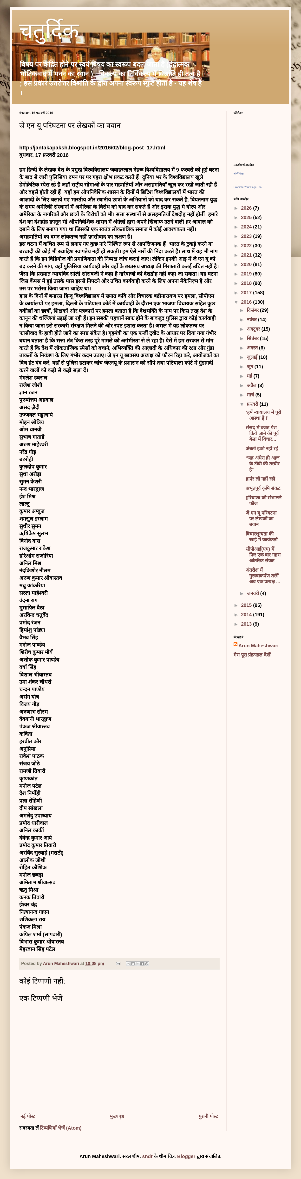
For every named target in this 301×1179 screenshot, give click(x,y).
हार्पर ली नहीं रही (260, 479)
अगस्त (253, 347)
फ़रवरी (253, 404)
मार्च (251, 394)
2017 (247, 292)
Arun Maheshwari (258, 645)
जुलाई (253, 357)
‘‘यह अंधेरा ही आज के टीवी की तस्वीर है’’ (263, 463)
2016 (247, 302)
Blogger (186, 1156)
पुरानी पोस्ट (208, 1116)
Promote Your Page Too (248, 187)
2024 (247, 226)
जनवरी (253, 593)
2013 (247, 624)
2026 (247, 208)
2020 (247, 264)
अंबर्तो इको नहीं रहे (262, 448)
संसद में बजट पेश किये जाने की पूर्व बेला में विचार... (262, 433)
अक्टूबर (254, 329)
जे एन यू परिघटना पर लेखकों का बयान (261, 518)
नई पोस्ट (27, 1116)
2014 (247, 614)
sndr (147, 1156)
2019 (247, 273)
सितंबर (253, 338)
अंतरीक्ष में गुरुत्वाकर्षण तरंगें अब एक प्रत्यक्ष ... (263, 575)
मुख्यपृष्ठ (117, 1116)
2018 (247, 283)
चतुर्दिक (49, 33)
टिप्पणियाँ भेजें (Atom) (61, 1128)
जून (251, 366)
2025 (247, 217)
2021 (247, 255)
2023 (247, 236)
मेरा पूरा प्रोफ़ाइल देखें (252, 654)
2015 (247, 605)
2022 (247, 245)
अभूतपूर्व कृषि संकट (263, 488)
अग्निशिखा (239, 173)
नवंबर (252, 319)
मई (250, 376)
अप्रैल (252, 385)
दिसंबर (253, 310)
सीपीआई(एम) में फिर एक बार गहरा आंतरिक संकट (263, 554)
